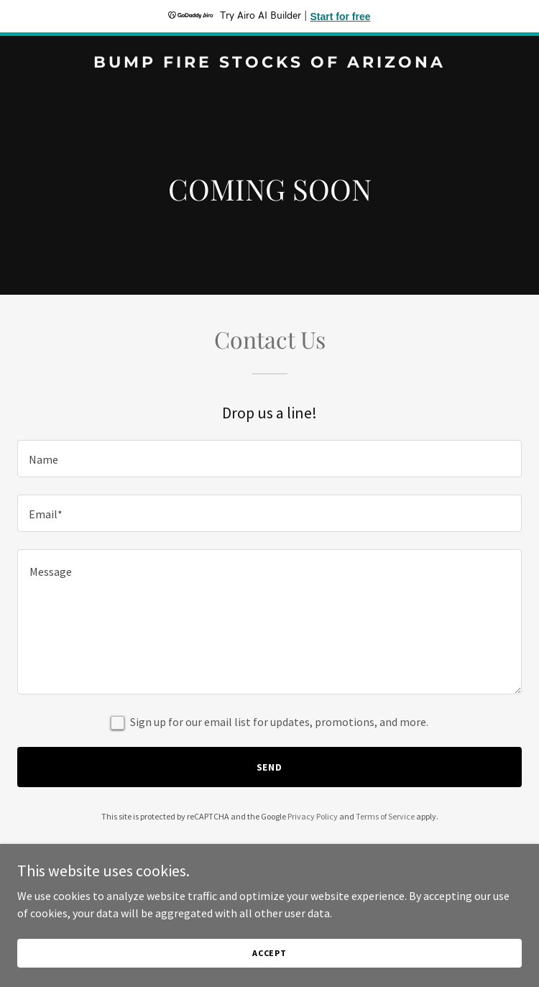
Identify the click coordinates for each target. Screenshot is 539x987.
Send (270, 767)
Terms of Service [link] (385, 816)
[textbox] (269, 458)
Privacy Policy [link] (312, 816)
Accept (269, 952)
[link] (269, 63)
